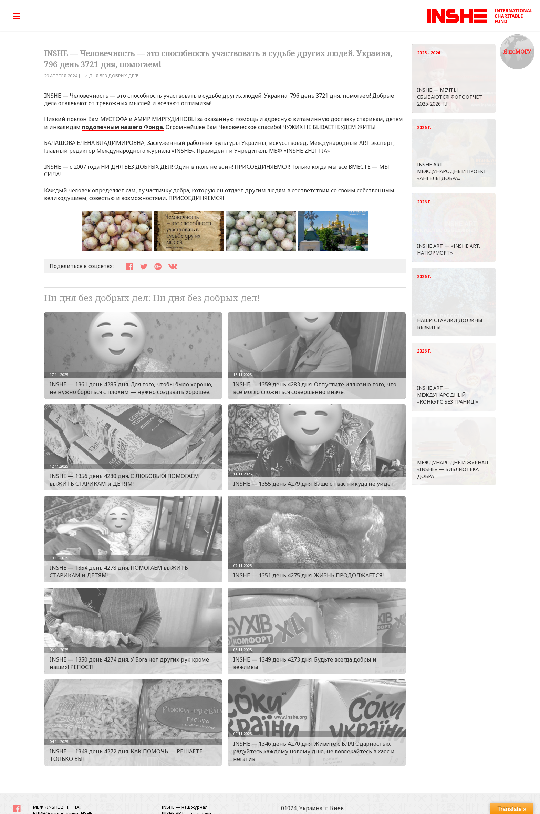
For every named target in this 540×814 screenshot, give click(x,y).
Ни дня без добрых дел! (110, 75)
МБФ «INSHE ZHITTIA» (57, 807)
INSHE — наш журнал (185, 807)
